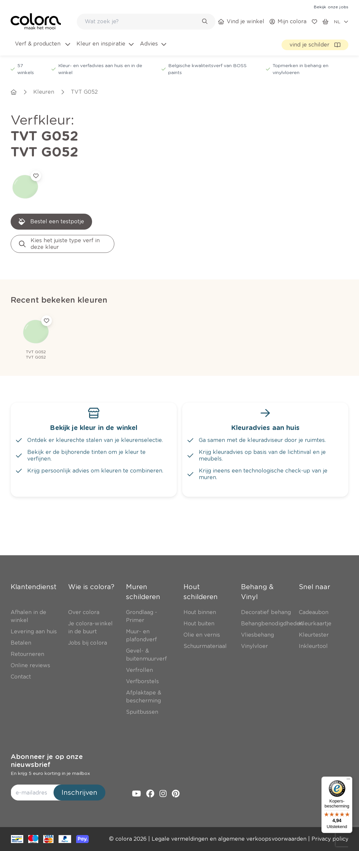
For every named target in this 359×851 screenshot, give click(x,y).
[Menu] (348, 781)
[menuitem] (42, 47)
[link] (331, 7)
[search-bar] (142, 22)
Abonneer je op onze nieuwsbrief (47, 761)
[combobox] (146, 22)
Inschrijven (79, 793)
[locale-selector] (341, 21)
